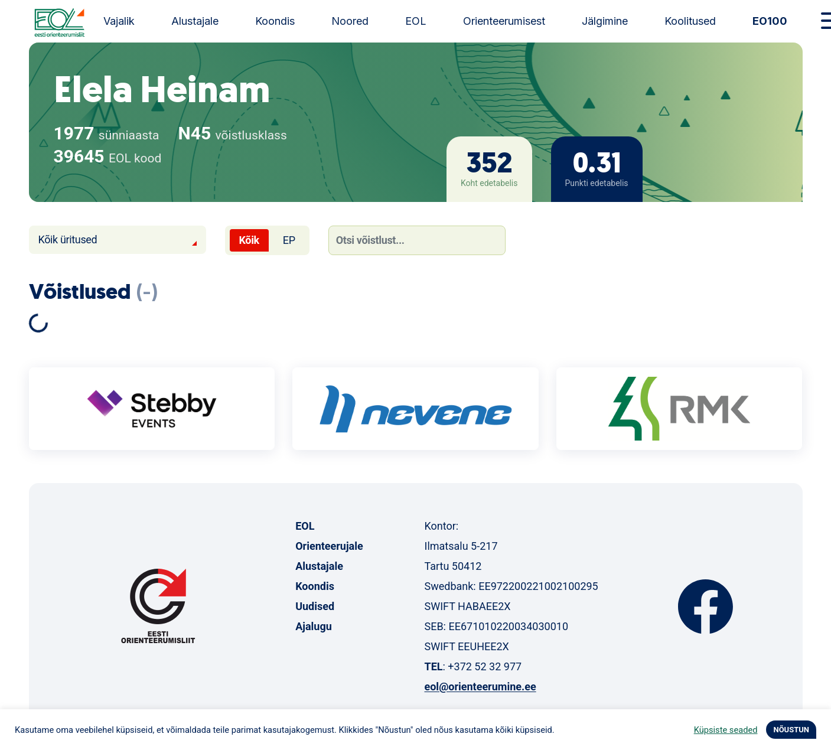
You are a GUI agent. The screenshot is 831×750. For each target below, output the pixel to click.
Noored (350, 21)
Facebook (705, 606)
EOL (415, 21)
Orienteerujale (329, 546)
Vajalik (119, 21)
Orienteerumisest (504, 21)
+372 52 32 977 (485, 666)
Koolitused (690, 21)
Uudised (314, 606)
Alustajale (195, 21)
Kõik (249, 240)
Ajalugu (313, 626)
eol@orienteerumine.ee (480, 686)
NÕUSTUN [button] (791, 729)
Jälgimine (605, 21)
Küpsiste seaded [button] (726, 730)
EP (289, 240)
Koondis (275, 21)
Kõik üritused (67, 239)
